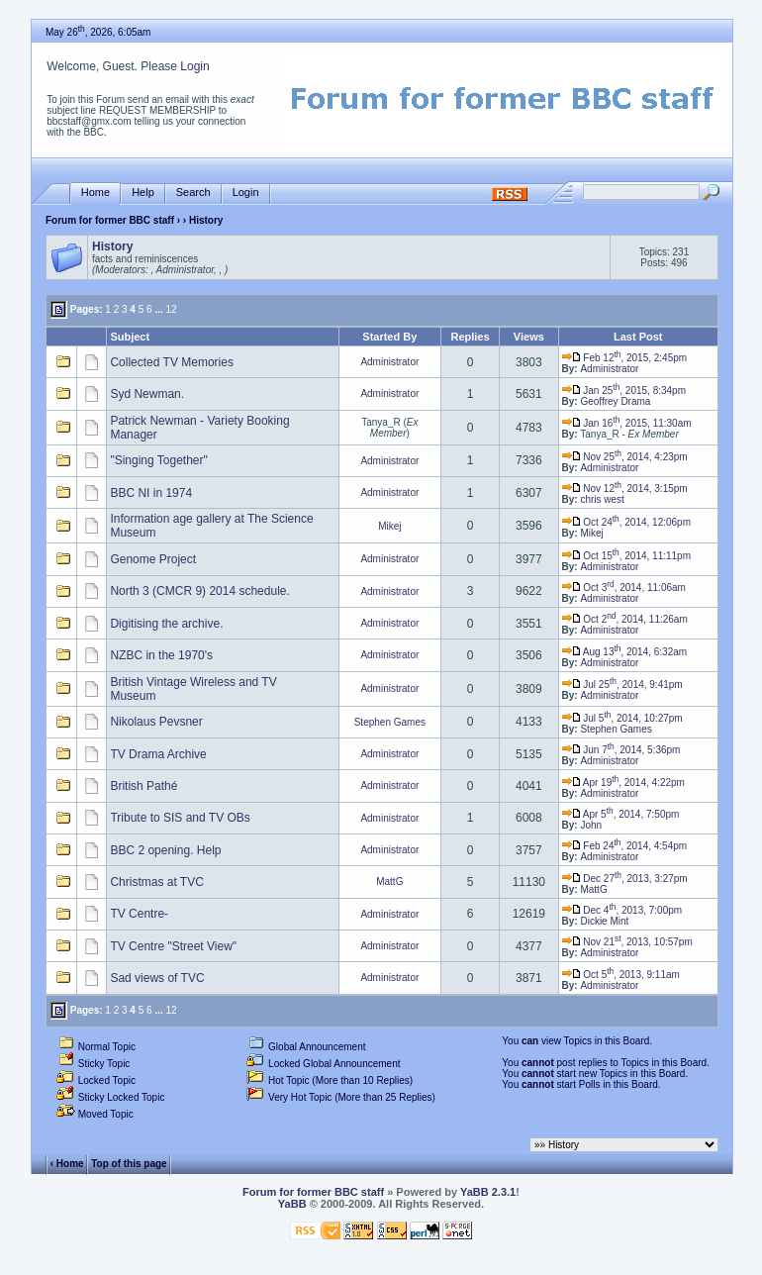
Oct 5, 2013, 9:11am (621, 974)
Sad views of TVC (157, 978)
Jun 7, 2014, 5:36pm (621, 749)
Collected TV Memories (172, 362)
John (591, 825)
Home (95, 192)
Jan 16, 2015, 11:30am (627, 423)
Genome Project (153, 559)
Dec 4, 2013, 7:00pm (622, 910)
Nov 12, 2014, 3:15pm (625, 488)
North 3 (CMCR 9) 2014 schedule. (199, 591)
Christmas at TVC (156, 882)
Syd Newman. (147, 394)
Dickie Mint (604, 921)
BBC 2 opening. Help (165, 850)
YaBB (292, 1204)
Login (194, 66)
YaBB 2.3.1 (488, 1192)
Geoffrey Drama (615, 401)
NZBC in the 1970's (161, 655)
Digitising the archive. (166, 624)
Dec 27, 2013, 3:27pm (625, 878)
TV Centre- (139, 914)
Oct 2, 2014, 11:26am (625, 619)
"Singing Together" (158, 460)
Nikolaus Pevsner (156, 722)
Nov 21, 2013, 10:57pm (627, 941)
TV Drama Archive (158, 754)
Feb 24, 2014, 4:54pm (625, 845)
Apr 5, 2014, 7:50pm (621, 814)
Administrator (389, 361)
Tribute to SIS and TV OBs (179, 818)
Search (193, 192)
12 (171, 309)
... (158, 309)
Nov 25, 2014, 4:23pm (625, 456)
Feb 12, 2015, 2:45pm (625, 357)
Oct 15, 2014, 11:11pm (626, 555)
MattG (389, 881)
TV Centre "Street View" (173, 946)
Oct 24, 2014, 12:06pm (626, 522)
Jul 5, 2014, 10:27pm (622, 718)
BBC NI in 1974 (151, 493)
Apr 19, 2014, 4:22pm (623, 782)
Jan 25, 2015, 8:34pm (624, 390)
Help (143, 192)
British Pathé (143, 786)
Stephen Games (390, 722)
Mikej (389, 526)
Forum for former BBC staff (110, 220)
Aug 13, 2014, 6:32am (625, 651)
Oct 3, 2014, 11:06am (624, 587)
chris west (601, 499)
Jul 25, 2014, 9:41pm (622, 684)
